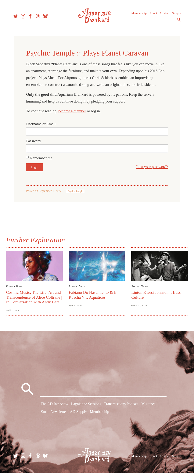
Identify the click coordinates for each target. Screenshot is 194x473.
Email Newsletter (54, 412)
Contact (164, 13)
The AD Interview (54, 404)
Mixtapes (148, 404)
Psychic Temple (75, 191)
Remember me (41, 158)
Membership (139, 13)
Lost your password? (152, 167)
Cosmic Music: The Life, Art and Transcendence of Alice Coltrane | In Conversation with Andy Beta (34, 297)
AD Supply (78, 412)
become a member (72, 111)
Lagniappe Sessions (86, 404)
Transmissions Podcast (121, 404)
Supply (176, 13)
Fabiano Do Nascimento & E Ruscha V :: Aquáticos (93, 294)
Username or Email (41, 124)
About (153, 13)
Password (33, 141)
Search (179, 19)
